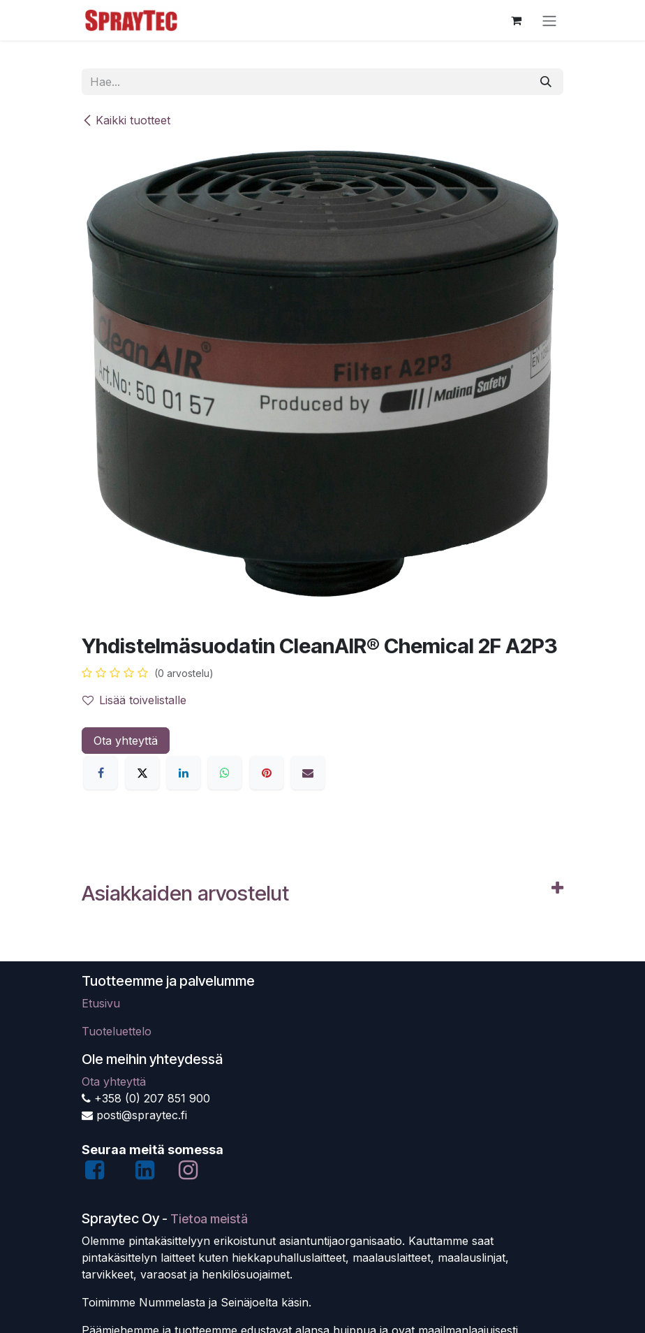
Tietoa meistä (209, 1218)
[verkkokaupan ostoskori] (516, 20)
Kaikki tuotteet (126, 120)
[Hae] (545, 81)
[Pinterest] (266, 772)
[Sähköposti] (308, 772)
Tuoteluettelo (116, 1031)
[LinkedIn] (183, 772)
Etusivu (101, 1003)
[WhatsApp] (225, 772)
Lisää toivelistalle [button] (134, 700)
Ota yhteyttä (126, 741)
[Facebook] (100, 772)
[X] (142, 772)
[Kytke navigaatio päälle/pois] (549, 20)
